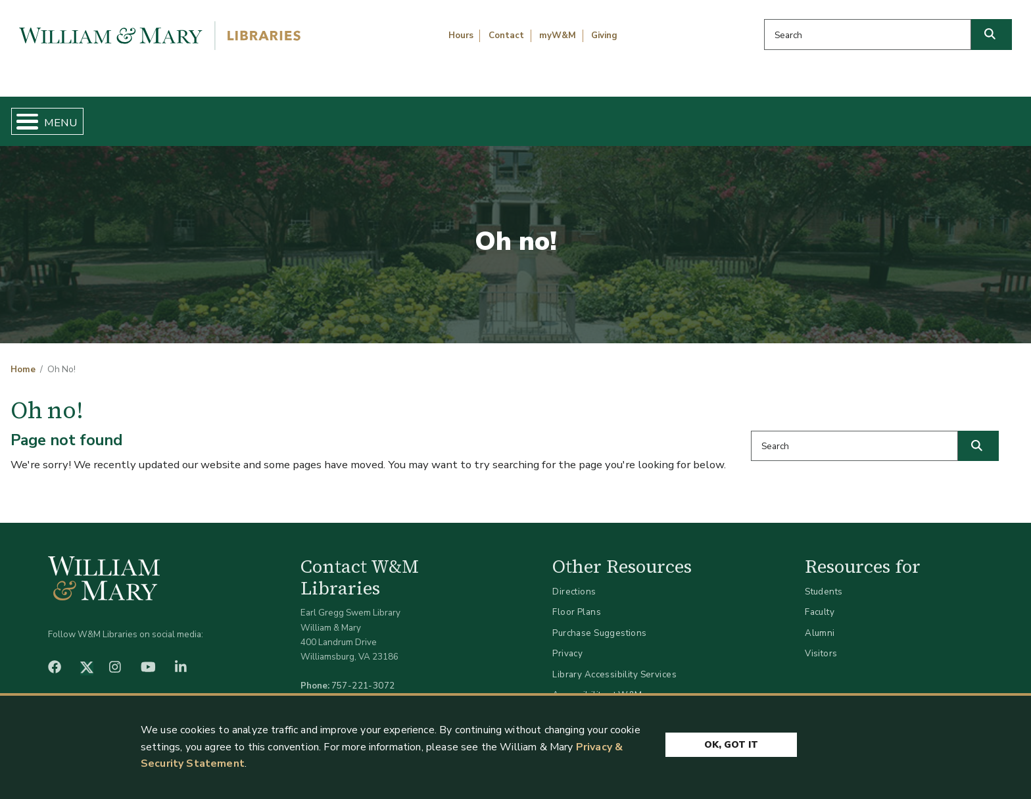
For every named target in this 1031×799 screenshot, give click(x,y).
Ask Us (949, 115)
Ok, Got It (731, 741)
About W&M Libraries (784, 115)
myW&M (557, 35)
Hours (460, 35)
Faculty (819, 601)
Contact (506, 35)
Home (79, 115)
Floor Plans (576, 601)
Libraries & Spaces (590, 115)
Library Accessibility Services (614, 663)
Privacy (567, 643)
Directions (574, 580)
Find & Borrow (220, 115)
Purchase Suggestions (599, 622)
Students (823, 580)
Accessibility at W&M (597, 684)
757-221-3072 (363, 675)
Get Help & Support (399, 115)
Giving (604, 35)
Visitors (821, 643)
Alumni (820, 622)
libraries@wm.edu (366, 689)
